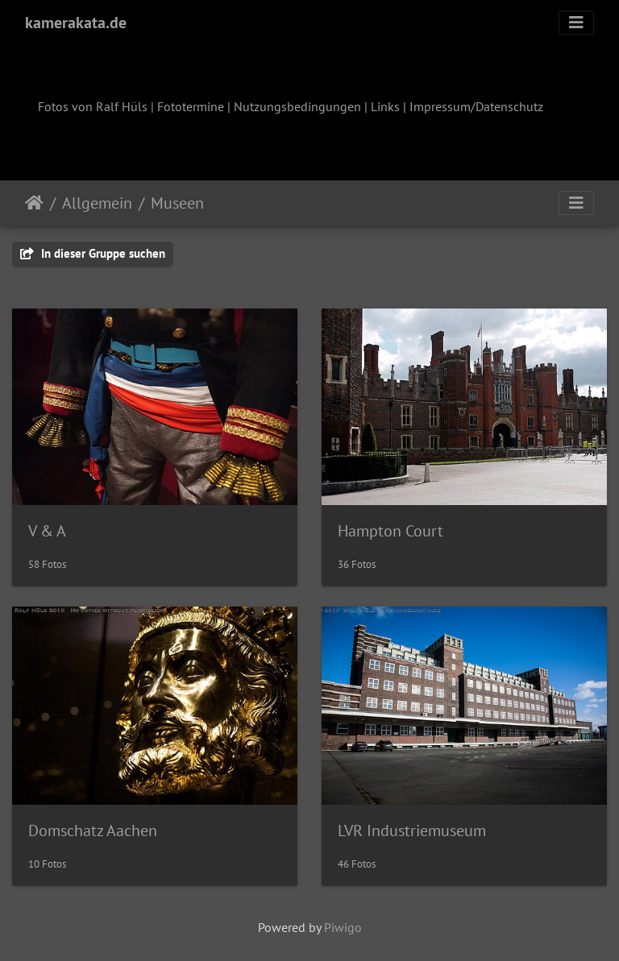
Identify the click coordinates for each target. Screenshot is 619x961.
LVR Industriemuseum (412, 830)
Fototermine (190, 106)
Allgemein (97, 203)
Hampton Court (390, 530)
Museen (177, 203)
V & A (47, 530)
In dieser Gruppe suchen (92, 253)
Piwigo (343, 927)
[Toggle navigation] (576, 22)
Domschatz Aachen (92, 830)
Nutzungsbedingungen (297, 106)
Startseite (34, 203)
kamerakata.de (76, 22)
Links (385, 106)
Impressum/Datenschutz (476, 106)
